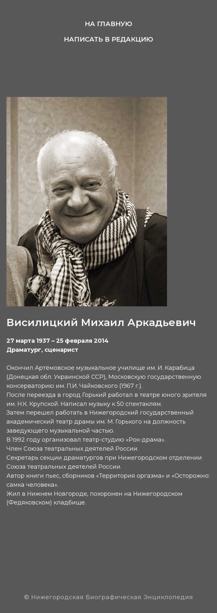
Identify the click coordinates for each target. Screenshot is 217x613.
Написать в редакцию (108, 39)
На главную (108, 24)
